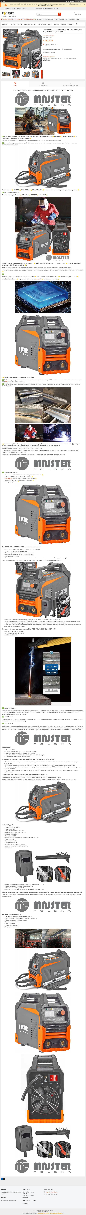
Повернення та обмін (45, 24)
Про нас (63, 24)
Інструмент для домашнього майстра (25, 19)
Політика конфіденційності (56, 1213)
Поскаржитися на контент (43, 1213)
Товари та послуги (8, 19)
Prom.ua (51, 1210)
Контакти (71, 24)
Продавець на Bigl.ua (43, 1211)
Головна (5, 24)
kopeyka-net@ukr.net (51, 1192)
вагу (6, 381)
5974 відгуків (71, 1)
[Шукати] (59, 14)
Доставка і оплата (30, 24)
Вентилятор (8, 478)
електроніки (38, 279)
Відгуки (56, 24)
